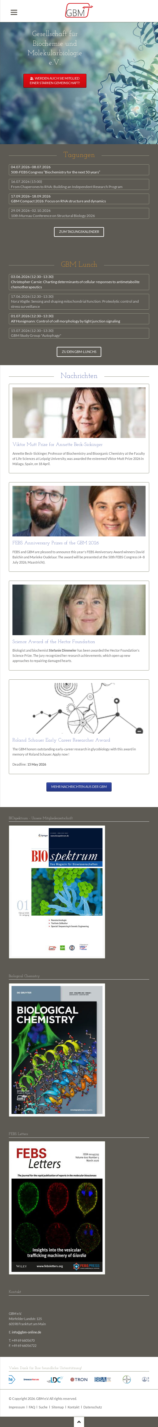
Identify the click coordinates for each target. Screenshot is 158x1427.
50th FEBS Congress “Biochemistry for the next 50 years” (55, 169)
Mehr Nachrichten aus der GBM (79, 786)
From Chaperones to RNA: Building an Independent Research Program (67, 184)
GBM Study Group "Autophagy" (36, 333)
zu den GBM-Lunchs (79, 352)
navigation (14, 12)
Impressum (17, 1407)
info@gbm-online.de (26, 1332)
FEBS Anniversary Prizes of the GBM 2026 (55, 543)
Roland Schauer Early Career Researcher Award (61, 740)
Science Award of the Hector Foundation (53, 641)
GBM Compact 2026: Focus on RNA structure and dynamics (58, 199)
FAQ (32, 1407)
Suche (43, 1407)
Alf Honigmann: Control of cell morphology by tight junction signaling (65, 318)
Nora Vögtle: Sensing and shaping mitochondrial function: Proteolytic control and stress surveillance (75, 301)
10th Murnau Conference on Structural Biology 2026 (53, 213)
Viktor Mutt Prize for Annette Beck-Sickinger (57, 444)
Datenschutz (92, 1407)
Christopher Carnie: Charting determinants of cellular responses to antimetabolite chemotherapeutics (75, 281)
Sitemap (58, 1407)
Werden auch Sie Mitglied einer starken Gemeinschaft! (55, 81)
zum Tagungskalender (79, 231)
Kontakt (73, 1407)
